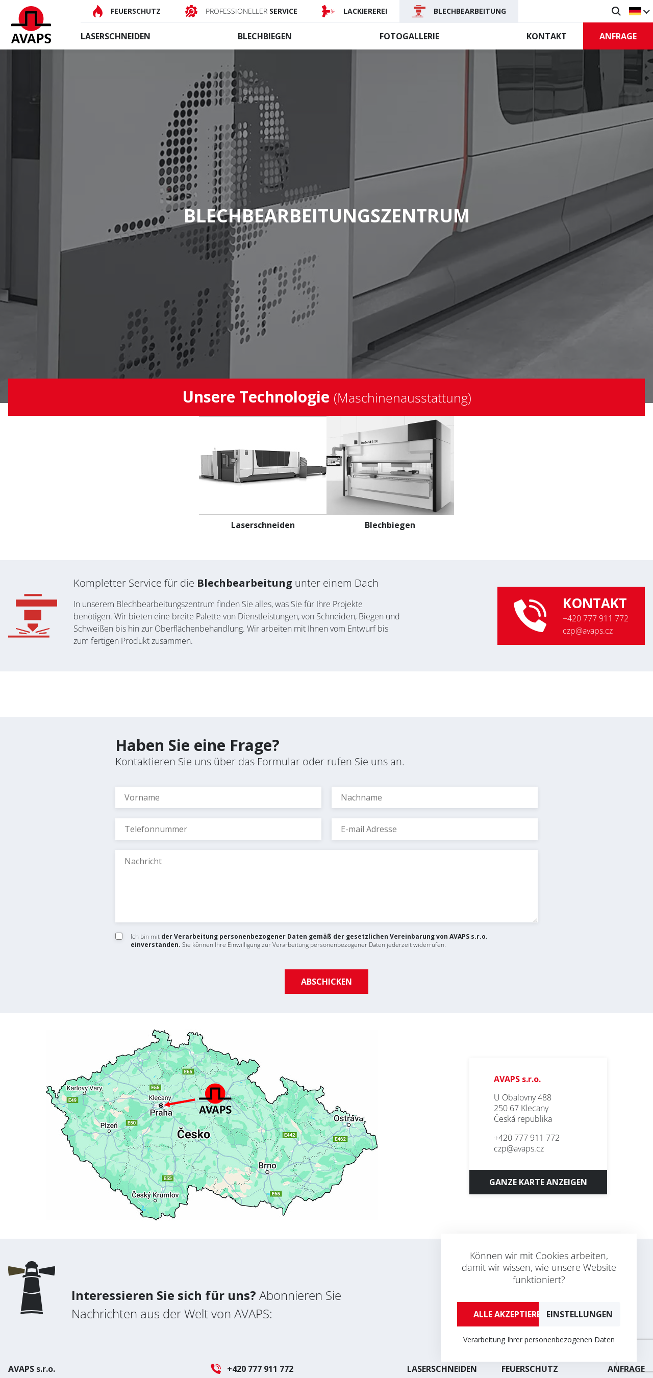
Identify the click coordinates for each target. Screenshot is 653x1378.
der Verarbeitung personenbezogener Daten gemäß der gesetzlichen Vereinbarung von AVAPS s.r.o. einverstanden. (309, 940)
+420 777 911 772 (596, 618)
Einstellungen (579, 1314)
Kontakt (546, 36)
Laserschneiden (115, 36)
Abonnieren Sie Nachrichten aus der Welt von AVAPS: (206, 1304)
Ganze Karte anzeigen (538, 1182)
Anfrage (618, 36)
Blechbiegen (265, 36)
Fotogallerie (409, 36)
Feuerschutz (529, 1368)
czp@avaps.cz (588, 630)
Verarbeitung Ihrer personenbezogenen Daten (539, 1339)
